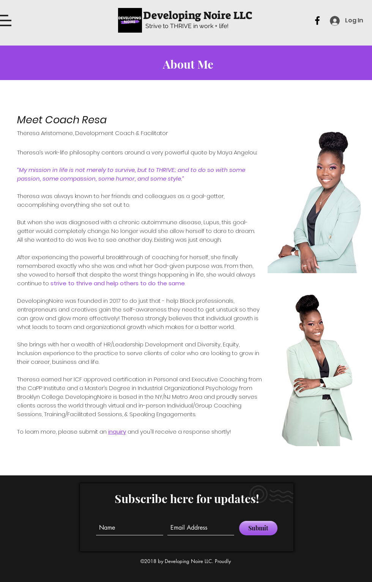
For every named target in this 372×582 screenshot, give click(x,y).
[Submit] (258, 528)
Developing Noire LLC (197, 15)
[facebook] (317, 20)
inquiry (117, 432)
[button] (5, 20)
